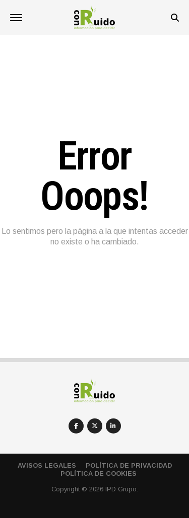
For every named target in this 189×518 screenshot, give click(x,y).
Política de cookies (98, 473)
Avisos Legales (47, 465)
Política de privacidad (129, 465)
